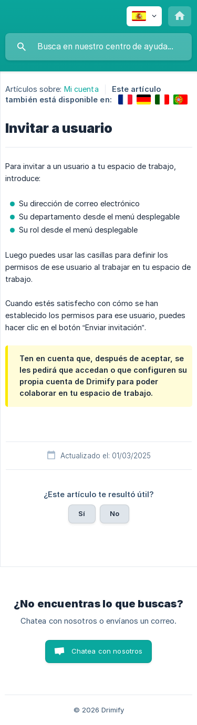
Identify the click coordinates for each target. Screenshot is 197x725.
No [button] (114, 513)
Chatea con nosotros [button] (107, 651)
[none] (144, 16)
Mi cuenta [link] (81, 89)
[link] (125, 99)
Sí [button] (81, 513)
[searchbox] (98, 46)
